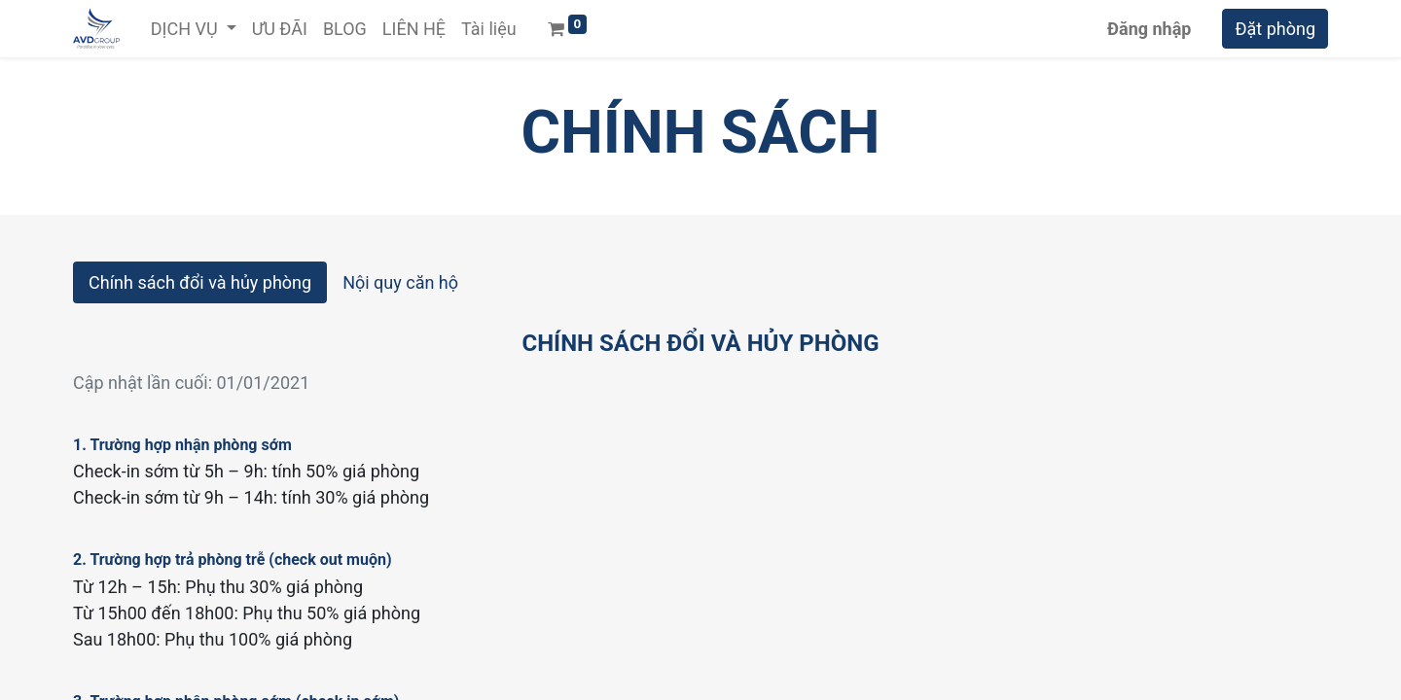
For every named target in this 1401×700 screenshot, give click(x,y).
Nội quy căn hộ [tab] (400, 282)
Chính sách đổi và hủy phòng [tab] (200, 282)
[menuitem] (279, 29)
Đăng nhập (1149, 28)
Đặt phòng (1275, 28)
